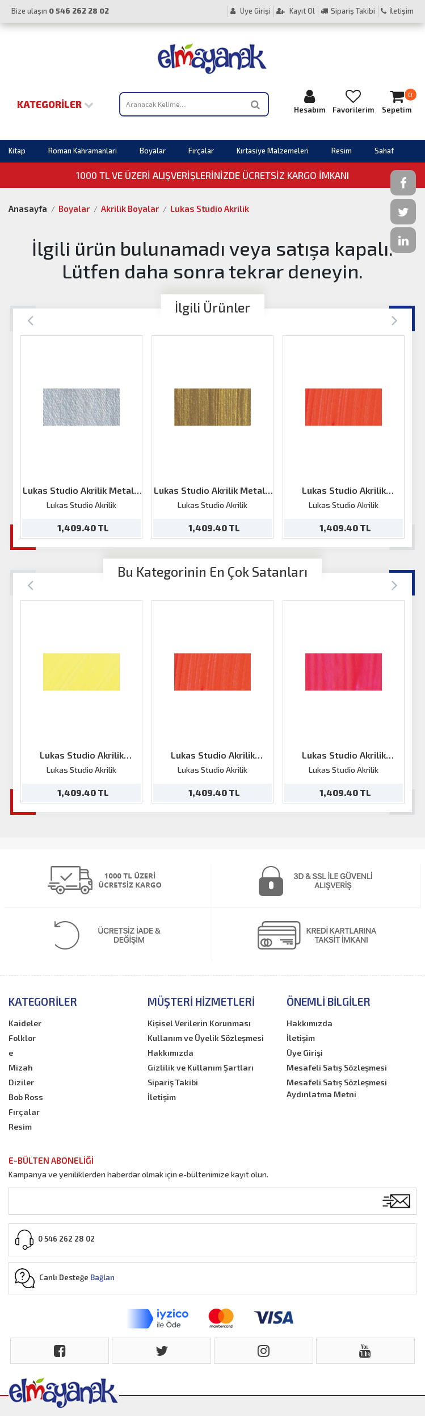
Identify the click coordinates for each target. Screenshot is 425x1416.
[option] (81, 437)
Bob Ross (26, 1097)
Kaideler (25, 1023)
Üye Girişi (250, 10)
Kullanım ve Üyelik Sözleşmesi (206, 1038)
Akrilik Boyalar (130, 208)
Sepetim (396, 101)
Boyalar (153, 150)
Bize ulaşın (60, 10)
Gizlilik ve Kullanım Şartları (201, 1067)
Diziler (21, 1082)
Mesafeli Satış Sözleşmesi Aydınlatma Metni (337, 1088)
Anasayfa (28, 208)
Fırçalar (201, 150)
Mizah (21, 1067)
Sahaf (384, 150)
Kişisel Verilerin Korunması (199, 1023)
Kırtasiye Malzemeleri (273, 150)
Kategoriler (55, 104)
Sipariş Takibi (348, 10)
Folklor (22, 1038)
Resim (341, 150)
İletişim (397, 10)
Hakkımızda (170, 1052)
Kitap (17, 150)
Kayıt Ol (295, 10)
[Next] (395, 319)
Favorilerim (353, 101)
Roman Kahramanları (82, 150)
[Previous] (30, 319)
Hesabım (309, 101)
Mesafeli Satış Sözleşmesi (337, 1067)
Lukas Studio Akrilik (209, 208)
